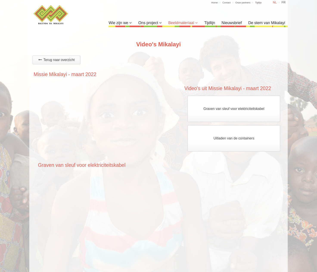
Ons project (150, 23)
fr (283, 2)
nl (275, 2)
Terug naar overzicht (56, 60)
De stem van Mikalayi (266, 23)
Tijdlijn (258, 2)
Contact (226, 2)
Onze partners (242, 2)
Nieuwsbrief (232, 23)
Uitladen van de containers (233, 138)
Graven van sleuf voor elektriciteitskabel (234, 109)
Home (214, 2)
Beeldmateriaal (183, 23)
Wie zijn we (120, 23)
